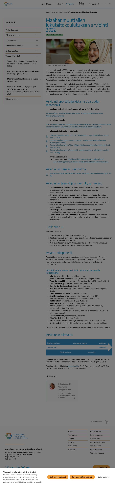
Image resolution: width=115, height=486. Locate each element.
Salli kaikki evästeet (58, 477)
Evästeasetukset (103, 477)
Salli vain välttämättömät (82, 477)
